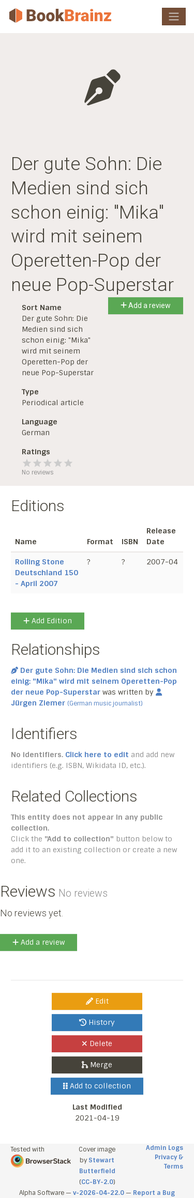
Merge (97, 1064)
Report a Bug (154, 1193)
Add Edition (47, 620)
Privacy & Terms (169, 1162)
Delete (97, 1043)
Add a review (146, 305)
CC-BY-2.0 (97, 1182)
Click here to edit (97, 754)
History (97, 1022)
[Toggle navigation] (174, 16)
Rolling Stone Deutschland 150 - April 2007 (46, 572)
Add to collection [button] (97, 1086)
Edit (97, 1001)
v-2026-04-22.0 (98, 1193)
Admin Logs (164, 1148)
